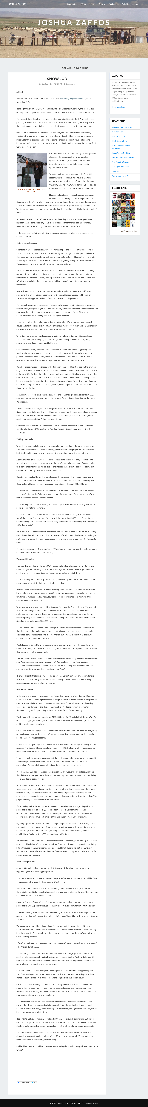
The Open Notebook (120, 166)
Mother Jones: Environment (123, 157)
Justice (135, 4)
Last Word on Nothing (121, 153)
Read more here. (118, 107)
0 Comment (69, 84)
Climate (100, 4)
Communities (70, 4)
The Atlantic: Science (120, 162)
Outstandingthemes (90, 1103)
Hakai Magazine (118, 136)
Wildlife (125, 4)
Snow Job (57, 79)
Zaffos (45, 84)
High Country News (120, 141)
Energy (91, 4)
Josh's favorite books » (129, 231)
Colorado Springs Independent (72, 98)
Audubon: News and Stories (123, 127)
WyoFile (115, 171)
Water (82, 4)
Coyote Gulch (117, 132)
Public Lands (113, 4)
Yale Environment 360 (121, 176)
